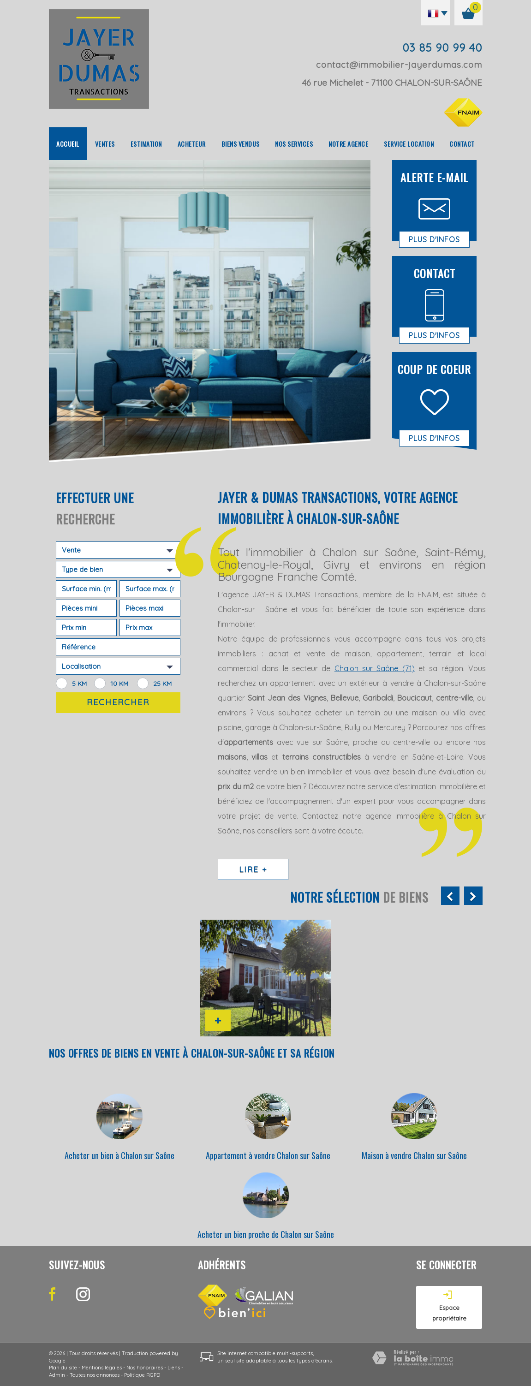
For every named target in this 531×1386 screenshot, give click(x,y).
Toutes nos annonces (94, 1375)
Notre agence (348, 144)
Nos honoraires (144, 1367)
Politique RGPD (142, 1375)
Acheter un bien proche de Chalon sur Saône (265, 1234)
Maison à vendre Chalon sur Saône (414, 1155)
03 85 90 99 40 (442, 47)
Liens (173, 1367)
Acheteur (192, 144)
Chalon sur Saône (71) (374, 668)
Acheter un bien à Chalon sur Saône (119, 1155)
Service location (409, 144)
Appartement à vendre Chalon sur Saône (268, 1155)
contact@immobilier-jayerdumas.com (399, 64)
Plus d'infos (434, 239)
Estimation (146, 144)
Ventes (105, 144)
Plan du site (63, 1367)
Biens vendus (240, 144)
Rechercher (118, 702)
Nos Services (294, 144)
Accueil (67, 144)
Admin (57, 1375)
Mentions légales (102, 1367)
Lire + (253, 869)
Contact (462, 144)
